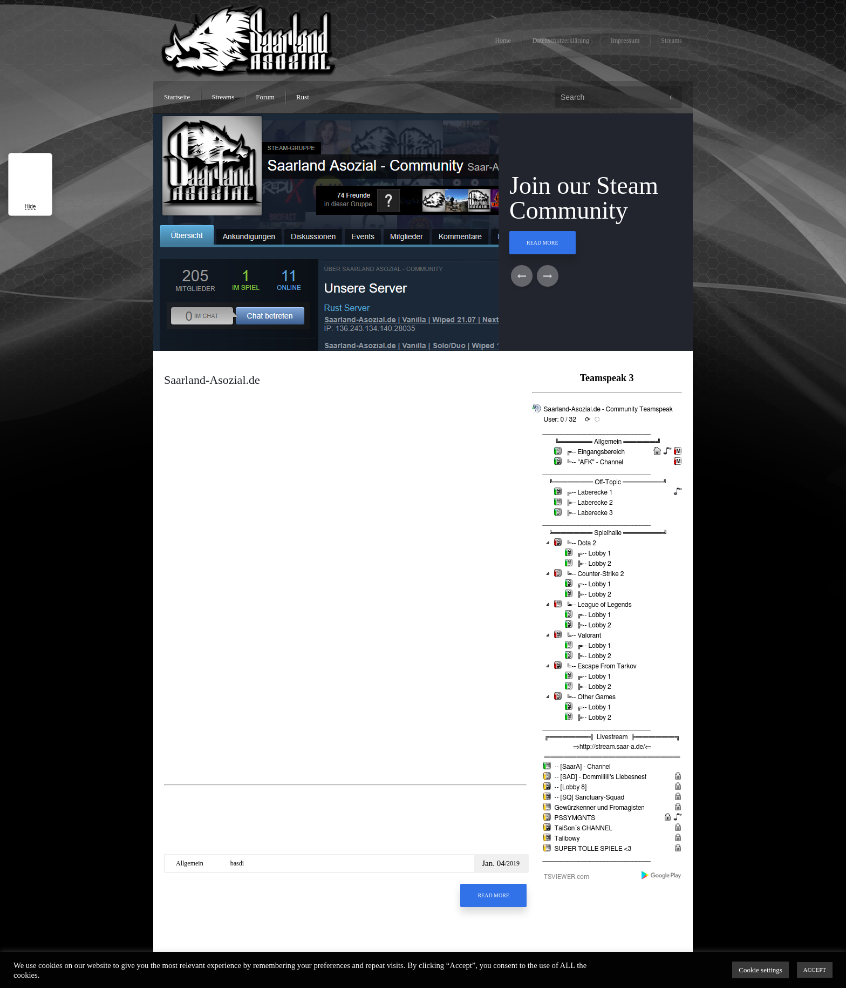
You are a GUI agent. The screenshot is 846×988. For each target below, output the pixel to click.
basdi (237, 863)
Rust (302, 97)
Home (502, 40)
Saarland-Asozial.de (212, 380)
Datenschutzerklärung (561, 40)
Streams (671, 40)
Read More (542, 243)
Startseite (177, 97)
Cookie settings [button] (760, 970)
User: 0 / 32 (560, 419)
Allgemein (189, 863)
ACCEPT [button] (814, 969)
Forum (265, 97)
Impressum (625, 40)
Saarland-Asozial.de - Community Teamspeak (608, 409)
